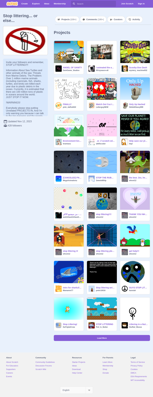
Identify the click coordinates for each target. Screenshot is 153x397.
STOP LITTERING (104, 324)
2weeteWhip (101, 180)
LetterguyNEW (102, 107)
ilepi (131, 144)
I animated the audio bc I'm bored (105, 67)
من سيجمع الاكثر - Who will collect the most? (72, 214)
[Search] (74, 4)
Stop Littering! (70, 324)
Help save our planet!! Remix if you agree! (138, 141)
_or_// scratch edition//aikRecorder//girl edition (105, 141)
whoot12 (132, 180)
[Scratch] (12, 3)
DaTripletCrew (69, 327)
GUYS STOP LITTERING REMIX (138, 287)
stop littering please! (105, 251)
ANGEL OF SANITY (72, 67)
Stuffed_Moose (135, 327)
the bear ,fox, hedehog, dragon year (138, 177)
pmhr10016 (100, 290)
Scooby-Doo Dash (138, 67)
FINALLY (67, 104)
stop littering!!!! (103, 214)
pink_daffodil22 (69, 107)
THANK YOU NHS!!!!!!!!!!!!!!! (138, 214)
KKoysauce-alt (102, 70)
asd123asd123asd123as (72, 217)
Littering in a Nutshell (138, 324)
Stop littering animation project (105, 287)
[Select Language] (76, 390)
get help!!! (134, 251)
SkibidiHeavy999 (136, 107)
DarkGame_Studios (71, 70)
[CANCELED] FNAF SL (72, 177)
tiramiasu (67, 144)
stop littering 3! (70, 251)
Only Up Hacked (137, 104)
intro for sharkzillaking (72, 287)
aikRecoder (101, 144)
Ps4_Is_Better (102, 327)
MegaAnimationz (70, 180)
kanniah (132, 290)
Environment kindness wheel (72, 141)
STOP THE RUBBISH (105, 177)
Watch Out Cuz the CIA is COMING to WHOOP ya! (105, 104)
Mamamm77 (68, 290)
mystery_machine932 (138, 70)
